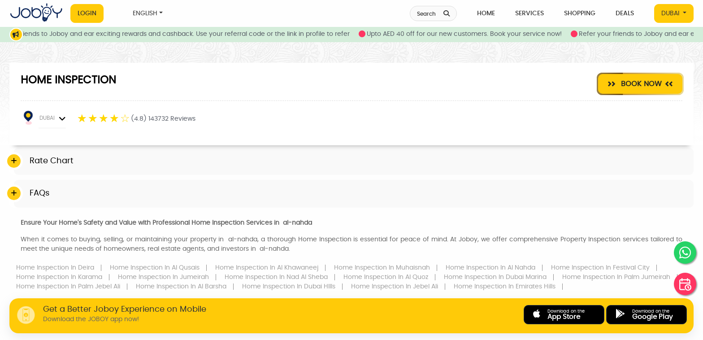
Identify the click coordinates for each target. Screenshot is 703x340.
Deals (625, 13)
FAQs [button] (39, 193)
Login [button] (87, 13)
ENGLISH (145, 13)
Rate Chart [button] (52, 161)
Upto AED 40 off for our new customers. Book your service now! (475, 34)
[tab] (354, 161)
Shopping (579, 13)
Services (529, 13)
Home (486, 13)
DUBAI (671, 13)
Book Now (640, 84)
